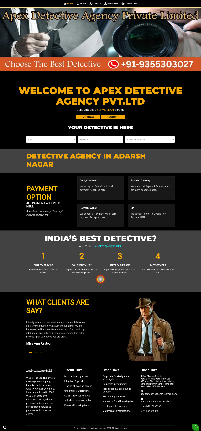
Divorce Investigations (76, 376)
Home (69, 3)
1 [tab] (30, 352)
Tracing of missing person (78, 386)
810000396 (88, 117)
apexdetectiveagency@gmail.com (159, 393)
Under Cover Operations (77, 390)
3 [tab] (41, 352)
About (81, 3)
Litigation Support (73, 381)
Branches (111, 3)
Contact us (129, 3)
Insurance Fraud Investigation (118, 401)
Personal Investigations (76, 405)
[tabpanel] (62, 336)
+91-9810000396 (151, 406)
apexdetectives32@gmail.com (157, 401)
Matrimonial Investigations (117, 410)
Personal (100, 139)
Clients (95, 3)
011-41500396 (150, 411)
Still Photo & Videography (77, 400)
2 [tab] (36, 352)
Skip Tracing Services (114, 396)
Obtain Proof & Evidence (77, 395)
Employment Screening (115, 406)
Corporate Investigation (115, 384)
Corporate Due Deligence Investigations (116, 378)
